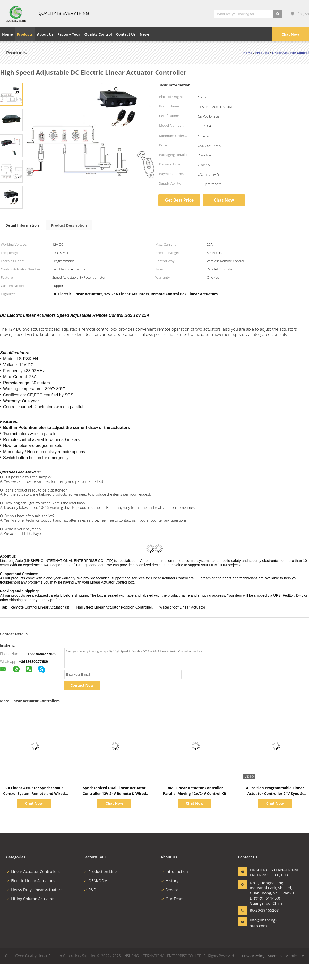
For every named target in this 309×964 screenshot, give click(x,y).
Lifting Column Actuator (30, 898)
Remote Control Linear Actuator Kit (40, 607)
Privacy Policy (253, 955)
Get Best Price (179, 200)
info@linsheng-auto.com (263, 922)
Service (169, 889)
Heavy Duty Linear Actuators (34, 889)
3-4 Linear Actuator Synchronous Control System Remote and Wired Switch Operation (34, 793)
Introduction (174, 871)
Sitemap (275, 955)
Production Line (100, 871)
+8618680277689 (42, 653)
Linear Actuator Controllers (33, 871)
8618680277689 (34, 661)
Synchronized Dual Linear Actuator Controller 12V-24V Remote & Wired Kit (114, 793)
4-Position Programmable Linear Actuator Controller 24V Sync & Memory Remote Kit (275, 793)
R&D (89, 889)
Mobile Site (294, 955)
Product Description (69, 225)
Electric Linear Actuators (30, 880)
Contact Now (81, 685)
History (169, 880)
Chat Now (290, 34)
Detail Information (22, 225)
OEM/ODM (95, 880)
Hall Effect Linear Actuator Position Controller (114, 607)
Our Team (172, 898)
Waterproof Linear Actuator (182, 607)
